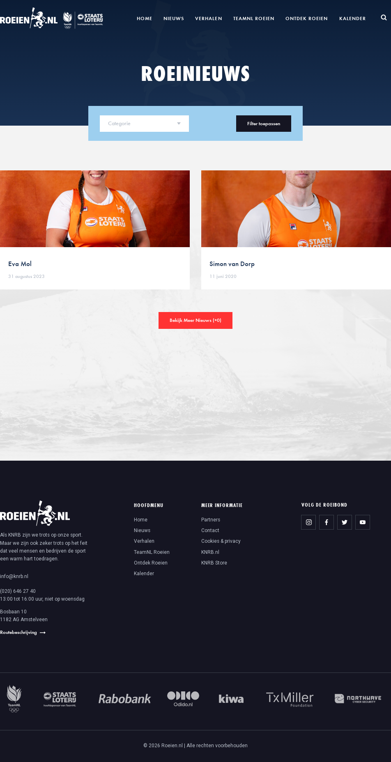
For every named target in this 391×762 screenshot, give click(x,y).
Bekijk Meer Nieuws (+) (195, 320)
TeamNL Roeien (253, 18)
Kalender (352, 18)
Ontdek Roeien (306, 18)
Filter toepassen (263, 123)
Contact (210, 530)
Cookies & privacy (221, 541)
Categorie (119, 123)
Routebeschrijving (18, 632)
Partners (210, 520)
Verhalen (208, 18)
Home (144, 18)
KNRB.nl (210, 552)
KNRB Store (214, 563)
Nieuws (173, 18)
